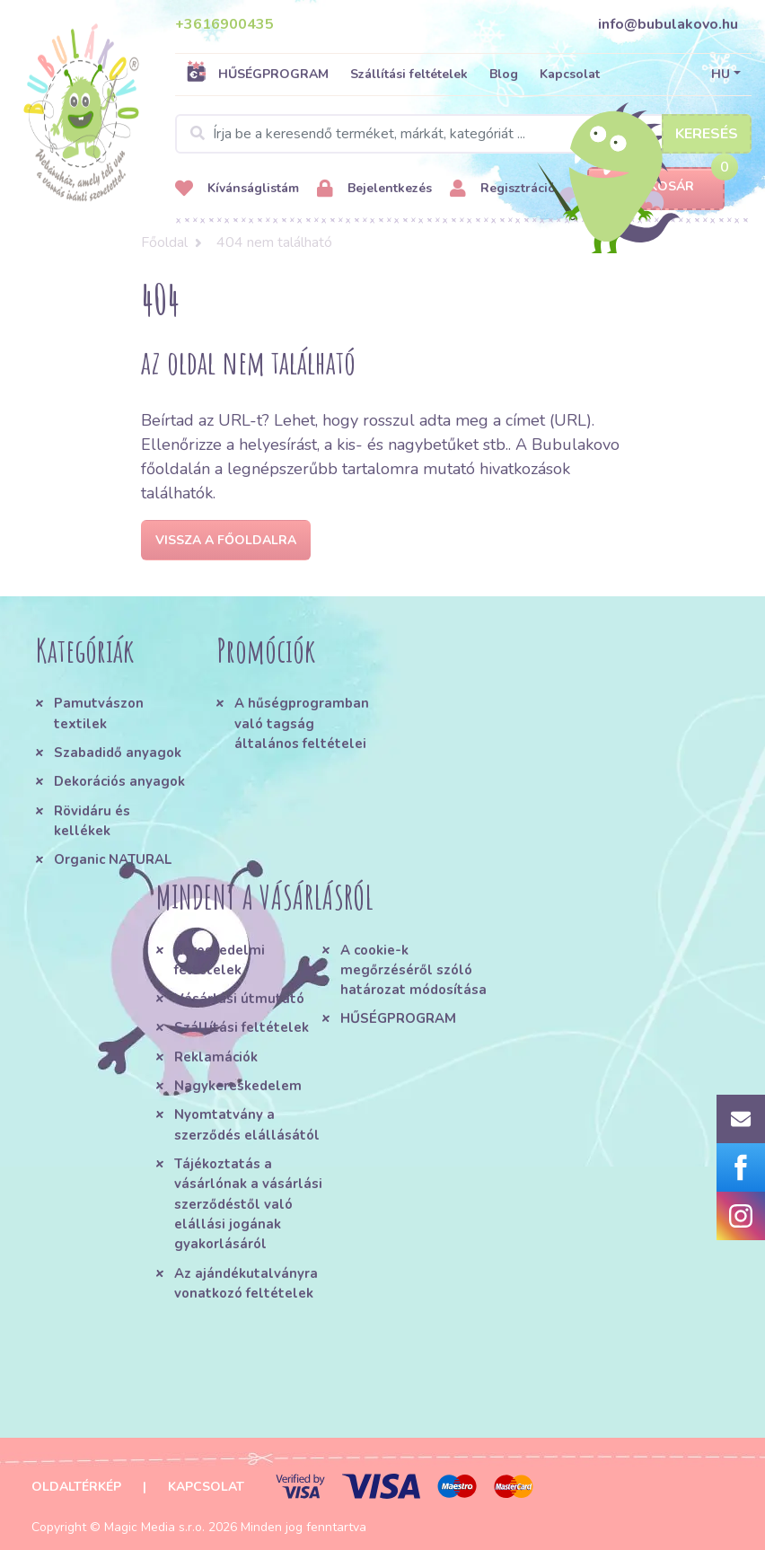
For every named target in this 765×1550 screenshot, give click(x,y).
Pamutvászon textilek (99, 713)
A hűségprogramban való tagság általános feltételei (301, 723)
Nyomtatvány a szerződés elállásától (247, 1124)
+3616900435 (224, 24)
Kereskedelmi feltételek (219, 960)
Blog (503, 74)
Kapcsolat (570, 74)
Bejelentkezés (374, 189)
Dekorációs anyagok (119, 781)
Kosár (656, 187)
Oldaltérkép (76, 1486)
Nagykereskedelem (238, 1086)
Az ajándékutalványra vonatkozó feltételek (246, 1283)
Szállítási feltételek (409, 74)
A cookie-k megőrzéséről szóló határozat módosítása (413, 970)
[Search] (463, 134)
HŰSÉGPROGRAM (257, 74)
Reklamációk (216, 1057)
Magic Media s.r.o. (154, 1527)
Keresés (706, 134)
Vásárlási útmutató (239, 999)
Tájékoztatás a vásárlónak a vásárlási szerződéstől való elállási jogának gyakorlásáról (248, 1204)
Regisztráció (503, 189)
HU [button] (720, 74)
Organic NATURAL (112, 859)
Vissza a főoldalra (225, 540)
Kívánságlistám (237, 189)
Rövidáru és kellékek (92, 821)
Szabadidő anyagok (117, 753)
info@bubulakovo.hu (668, 24)
